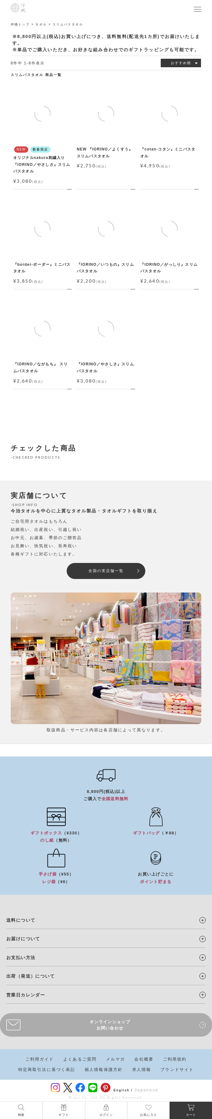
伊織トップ (20, 24)
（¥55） (56, 874)
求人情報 (141, 1069)
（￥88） (156, 833)
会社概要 (143, 1059)
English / (123, 1090)
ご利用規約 (175, 1059)
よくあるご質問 (80, 1059)
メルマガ (115, 1059)
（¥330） (56, 833)
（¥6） (56, 881)
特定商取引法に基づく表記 (46, 1069)
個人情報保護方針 (104, 1069)
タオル (41, 24)
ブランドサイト (177, 1069)
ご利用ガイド (39, 1059)
